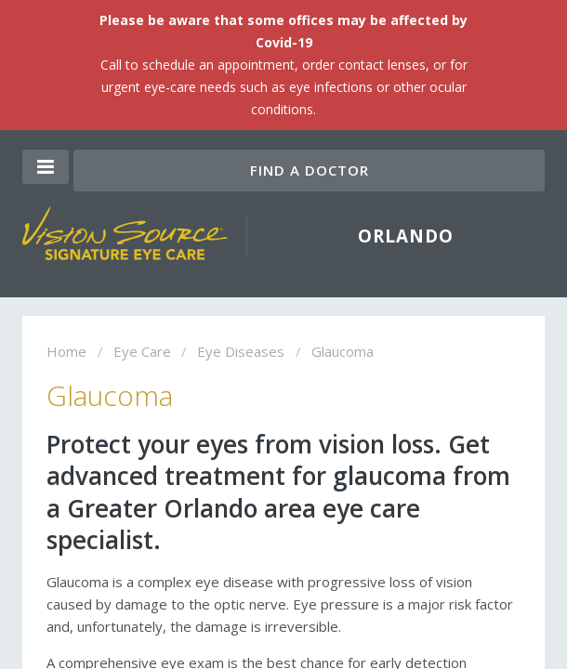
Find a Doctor (309, 170)
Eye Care (142, 351)
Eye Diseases (240, 351)
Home (66, 351)
